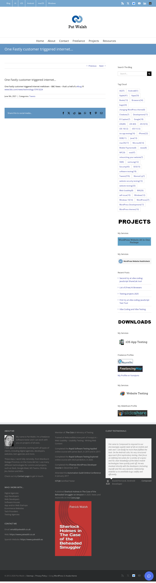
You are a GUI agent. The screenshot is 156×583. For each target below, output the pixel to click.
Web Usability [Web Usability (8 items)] (126, 190)
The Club (70, 432)
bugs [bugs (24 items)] (123, 105)
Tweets (32, 96)
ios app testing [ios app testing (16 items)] (127, 133)
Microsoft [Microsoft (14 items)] (138, 143)
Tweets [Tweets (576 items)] (124, 176)
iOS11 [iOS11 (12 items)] (136, 129)
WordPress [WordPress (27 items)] (143, 200)
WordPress (58, 575)
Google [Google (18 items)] (138, 119)
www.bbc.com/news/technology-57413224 (24, 89)
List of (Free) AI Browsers (131, 287)
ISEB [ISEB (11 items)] (123, 138)
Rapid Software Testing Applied (83, 448)
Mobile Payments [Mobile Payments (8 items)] (127, 148)
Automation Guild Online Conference (84, 472)
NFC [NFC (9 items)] (122, 152)
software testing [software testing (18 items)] (127, 171)
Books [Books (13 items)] (123, 100)
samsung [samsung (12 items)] (133, 162)
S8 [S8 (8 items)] (121, 162)
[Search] (149, 73)
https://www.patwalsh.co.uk (22, 534)
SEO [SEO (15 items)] (136, 167)
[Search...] (132, 73)
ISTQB (57, 481)
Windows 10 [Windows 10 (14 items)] (126, 200)
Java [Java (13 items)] (133, 138)
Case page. (75, 497)
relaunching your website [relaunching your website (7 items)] (131, 157)
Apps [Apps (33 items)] (135, 95)
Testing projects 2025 (129, 293)
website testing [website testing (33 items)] (127, 186)
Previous (92, 65)
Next (101, 65)
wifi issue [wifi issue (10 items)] (124, 195)
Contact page (23, 476)
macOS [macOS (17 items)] (124, 143)
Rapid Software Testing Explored (83, 456)
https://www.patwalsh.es (31, 539)
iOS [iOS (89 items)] (122, 124)
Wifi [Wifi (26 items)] (140, 190)
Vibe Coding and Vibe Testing (133, 309)
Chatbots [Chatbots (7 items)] (124, 114)
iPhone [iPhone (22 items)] (143, 133)
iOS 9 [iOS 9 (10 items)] (144, 124)
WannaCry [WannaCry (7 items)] (139, 176)
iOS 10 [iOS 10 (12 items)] (123, 129)
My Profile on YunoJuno (128, 375)
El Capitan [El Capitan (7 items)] (124, 119)
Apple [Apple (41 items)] (123, 95)
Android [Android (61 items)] (133, 91)
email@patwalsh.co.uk (20, 529)
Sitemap (29, 575)
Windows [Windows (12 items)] (139, 195)
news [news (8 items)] (143, 148)
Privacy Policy (41, 575)
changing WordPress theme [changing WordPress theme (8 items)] (132, 110)
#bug (79, 86)
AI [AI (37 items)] (121, 91)
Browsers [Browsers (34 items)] (137, 100)
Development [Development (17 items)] (140, 114)
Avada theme (71, 575)
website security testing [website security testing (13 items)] (131, 181)
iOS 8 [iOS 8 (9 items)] (132, 124)
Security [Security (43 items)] (124, 167)
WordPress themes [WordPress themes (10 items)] (129, 209)
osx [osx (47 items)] (132, 152)
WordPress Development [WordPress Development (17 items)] (131, 205)
